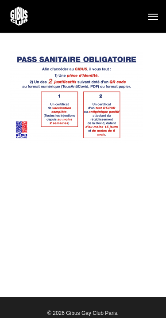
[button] (153, 16)
